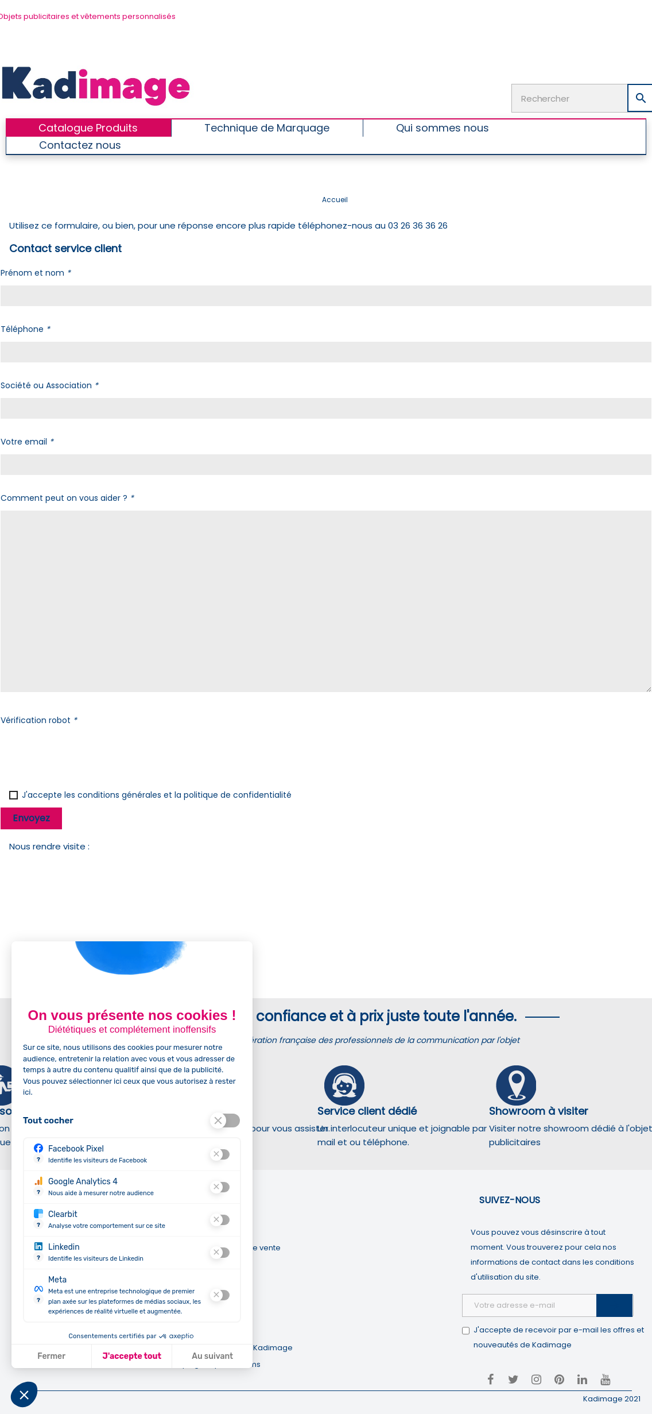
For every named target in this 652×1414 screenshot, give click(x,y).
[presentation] (88, 755)
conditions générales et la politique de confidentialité (184, 795)
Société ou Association (49, 385)
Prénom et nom (36, 273)
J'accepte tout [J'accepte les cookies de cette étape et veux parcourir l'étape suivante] (132, 1356)
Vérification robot (39, 720)
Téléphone (25, 329)
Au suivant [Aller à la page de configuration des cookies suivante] (212, 1356)
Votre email (27, 441)
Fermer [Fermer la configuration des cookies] (51, 1356)
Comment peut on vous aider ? (67, 498)
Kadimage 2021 (612, 1398)
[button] (24, 1394)
